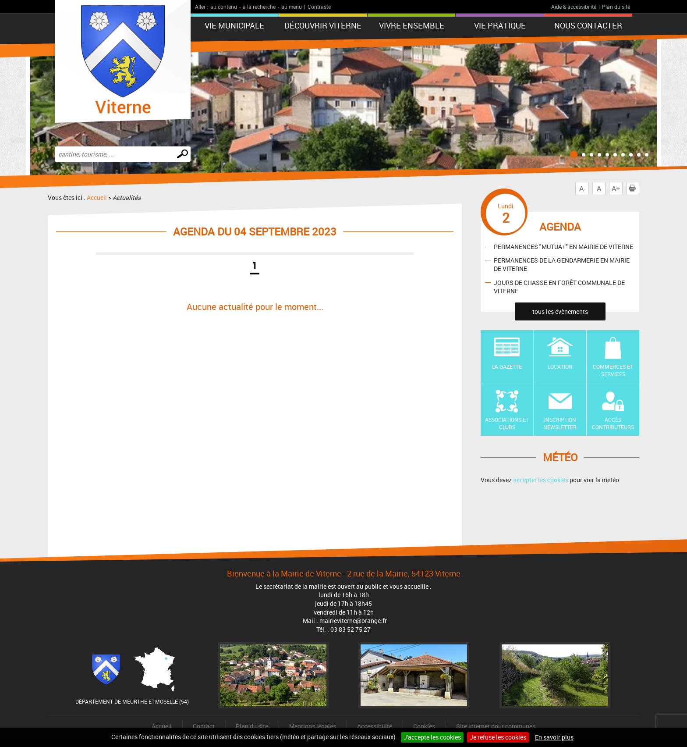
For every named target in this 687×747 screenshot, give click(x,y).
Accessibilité (374, 726)
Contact (204, 726)
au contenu (223, 6)
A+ (616, 188)
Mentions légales (312, 726)
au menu (291, 6)
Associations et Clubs (507, 423)
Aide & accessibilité (573, 6)
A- (582, 188)
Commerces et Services (613, 370)
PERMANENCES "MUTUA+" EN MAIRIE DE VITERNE (563, 246)
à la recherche (259, 6)
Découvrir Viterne (322, 25)
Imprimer (634, 188)
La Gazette (507, 366)
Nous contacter (588, 25)
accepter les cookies (540, 480)
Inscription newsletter (560, 423)
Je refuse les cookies (498, 737)
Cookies (424, 726)
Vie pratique (500, 25)
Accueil (97, 197)
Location (560, 366)
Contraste (319, 6)
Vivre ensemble (411, 25)
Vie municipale (234, 25)
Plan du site (616, 6)
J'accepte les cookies (432, 737)
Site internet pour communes (495, 726)
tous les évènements (560, 311)
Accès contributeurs (613, 423)
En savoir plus (554, 737)
